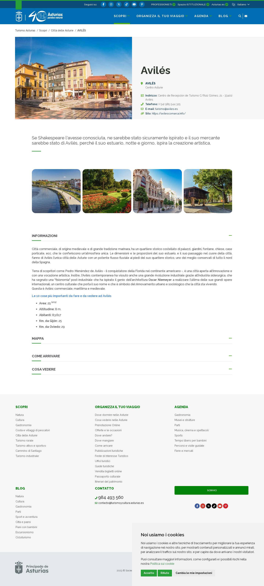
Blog (20, 488)
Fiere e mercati (184, 450)
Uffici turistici (102, 461)
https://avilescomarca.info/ (169, 113)
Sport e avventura (26, 516)
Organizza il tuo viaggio (117, 407)
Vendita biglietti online (108, 471)
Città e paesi (23, 521)
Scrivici (211, 490)
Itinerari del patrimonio (108, 481)
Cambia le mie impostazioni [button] (194, 573)
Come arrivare (104, 445)
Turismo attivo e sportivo (31, 445)
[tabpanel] (56, 193)
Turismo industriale (27, 455)
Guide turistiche (104, 466)
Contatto (104, 488)
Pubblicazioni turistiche (109, 450)
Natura (20, 414)
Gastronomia (23, 425)
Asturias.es (218, 4)
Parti (177, 425)
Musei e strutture (185, 419)
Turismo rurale (24, 440)
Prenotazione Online (107, 425)
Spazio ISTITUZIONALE (192, 4)
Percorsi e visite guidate (189, 445)
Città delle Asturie (26, 435)
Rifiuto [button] (165, 573)
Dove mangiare (104, 440)
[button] (243, 4)
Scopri (22, 407)
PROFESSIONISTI (161, 4)
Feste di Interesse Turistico (111, 455)
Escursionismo (25, 532)
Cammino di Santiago (29, 450)
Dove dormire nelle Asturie (111, 414)
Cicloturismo (23, 537)
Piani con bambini (26, 527)
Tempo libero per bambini (190, 440)
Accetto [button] (149, 573)
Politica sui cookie (162, 563)
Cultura (20, 419)
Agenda (181, 407)
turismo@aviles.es (166, 108)
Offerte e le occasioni (108, 430)
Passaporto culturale (107, 476)
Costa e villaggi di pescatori (33, 430)
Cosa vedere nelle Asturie (111, 419)
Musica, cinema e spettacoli (192, 430)
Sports (179, 435)
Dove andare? (103, 435)
